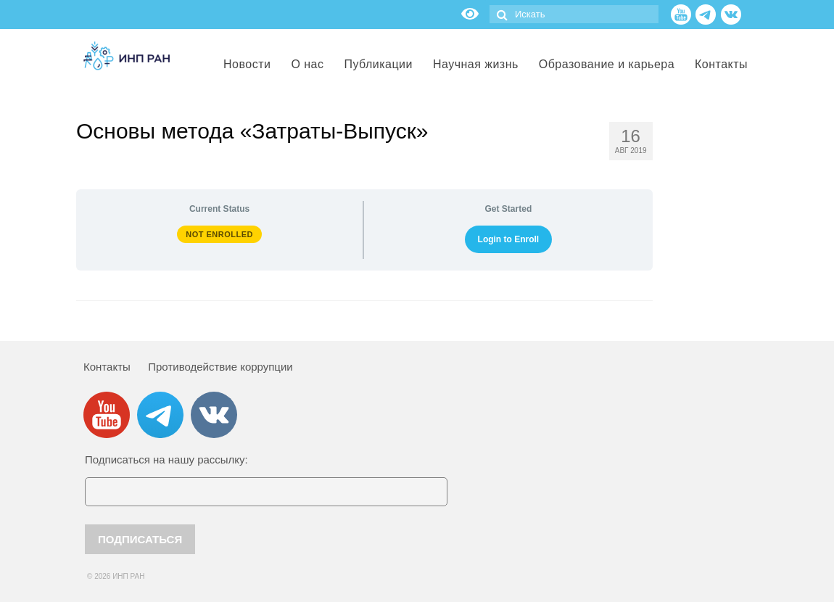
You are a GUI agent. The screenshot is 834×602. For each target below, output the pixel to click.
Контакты (107, 366)
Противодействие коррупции (220, 366)
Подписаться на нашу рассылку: (166, 459)
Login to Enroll (509, 239)
